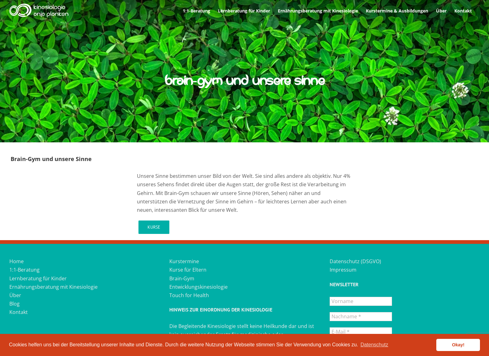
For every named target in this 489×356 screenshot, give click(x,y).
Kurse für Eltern (187, 269)
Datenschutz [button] (374, 344)
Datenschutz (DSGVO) (355, 261)
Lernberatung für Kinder (38, 278)
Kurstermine (184, 261)
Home (16, 261)
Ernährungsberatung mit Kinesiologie (53, 286)
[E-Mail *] (361, 331)
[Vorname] (361, 301)
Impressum (343, 269)
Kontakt (18, 312)
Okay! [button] (458, 344)
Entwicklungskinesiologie (198, 286)
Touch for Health (189, 295)
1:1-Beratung (24, 269)
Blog (14, 303)
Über (15, 295)
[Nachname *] (361, 316)
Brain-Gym (181, 278)
